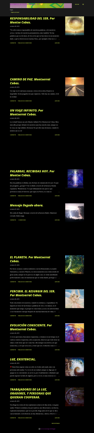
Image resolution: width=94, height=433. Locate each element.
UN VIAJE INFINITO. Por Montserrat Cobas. (26, 112)
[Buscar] (77, 4)
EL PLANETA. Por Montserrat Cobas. (30, 259)
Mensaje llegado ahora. (26, 205)
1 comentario (22, 220)
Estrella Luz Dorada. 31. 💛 (26, 4)
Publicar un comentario (25, 43)
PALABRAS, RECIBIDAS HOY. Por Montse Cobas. (32, 173)
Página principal (15, 12)
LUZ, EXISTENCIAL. (23, 359)
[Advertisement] (35, 60)
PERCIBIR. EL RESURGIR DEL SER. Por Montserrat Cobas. (32, 293)
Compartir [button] (13, 43)
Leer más (57, 43)
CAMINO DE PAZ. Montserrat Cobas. (30, 81)
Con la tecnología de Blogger (47, 429)
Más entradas (56, 423)
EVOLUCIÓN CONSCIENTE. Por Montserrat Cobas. (31, 327)
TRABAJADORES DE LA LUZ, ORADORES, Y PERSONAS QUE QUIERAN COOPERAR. (30, 393)
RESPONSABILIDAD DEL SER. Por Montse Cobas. (32, 20)
